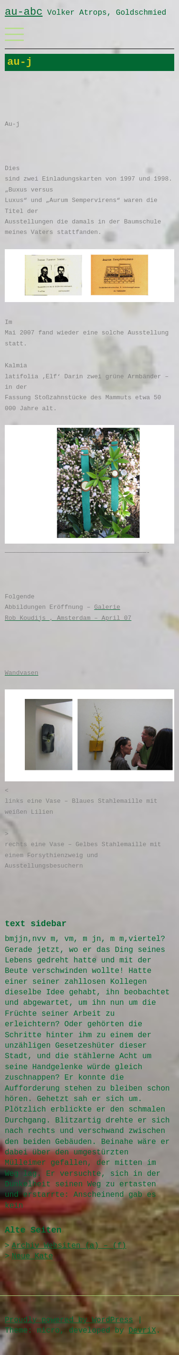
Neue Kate (32, 1256)
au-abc (23, 12)
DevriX (142, 1330)
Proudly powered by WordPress (69, 1320)
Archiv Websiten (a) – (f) (69, 1246)
